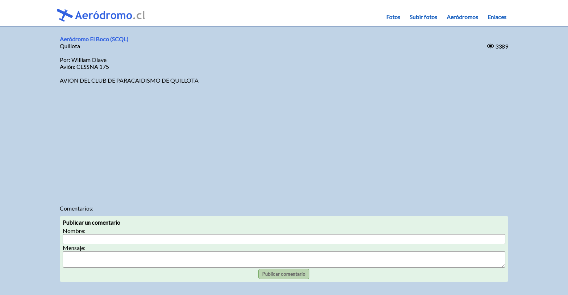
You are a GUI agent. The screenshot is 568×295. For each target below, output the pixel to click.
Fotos (393, 16)
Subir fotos (423, 16)
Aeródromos (462, 16)
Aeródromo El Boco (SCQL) (94, 39)
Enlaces (497, 16)
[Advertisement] (284, 143)
